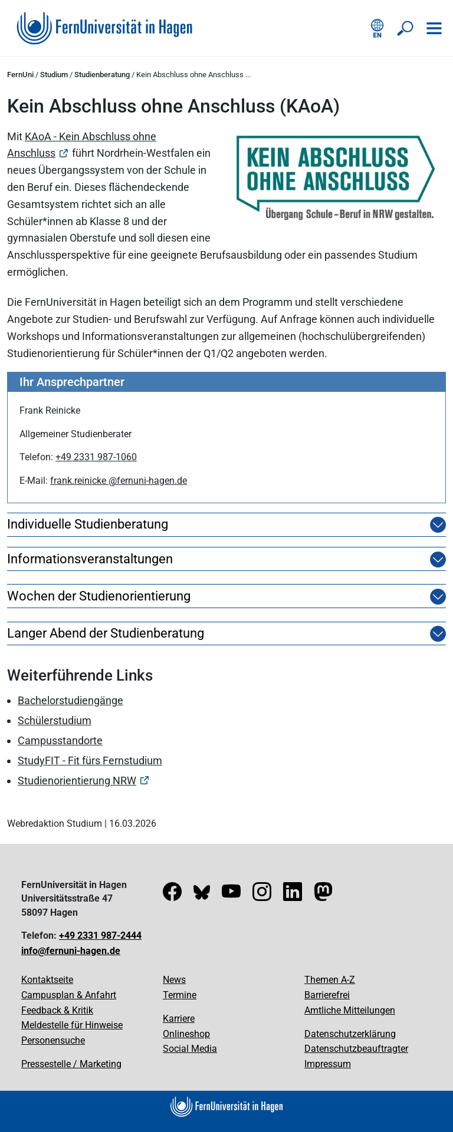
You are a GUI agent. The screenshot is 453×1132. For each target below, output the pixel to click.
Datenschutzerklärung (350, 1033)
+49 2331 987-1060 (96, 457)
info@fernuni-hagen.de (70, 950)
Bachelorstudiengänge (70, 700)
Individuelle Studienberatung (87, 524)
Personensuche (53, 1040)
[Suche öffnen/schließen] (406, 28)
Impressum (327, 1064)
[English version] (377, 28)
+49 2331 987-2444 (100, 935)
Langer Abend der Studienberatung (105, 633)
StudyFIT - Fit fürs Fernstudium (90, 760)
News (174, 979)
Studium (54, 74)
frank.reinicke (79, 480)
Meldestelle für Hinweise (72, 1025)
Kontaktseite (47, 979)
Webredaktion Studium (54, 823)
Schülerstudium (54, 720)
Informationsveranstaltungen (90, 559)
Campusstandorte (60, 740)
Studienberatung (102, 74)
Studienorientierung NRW (77, 780)
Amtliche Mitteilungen (349, 1010)
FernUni (20, 74)
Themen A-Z (329, 979)
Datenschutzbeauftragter (356, 1048)
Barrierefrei (327, 995)
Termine (179, 995)
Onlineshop (186, 1033)
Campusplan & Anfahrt (68, 995)
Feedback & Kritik (57, 1010)
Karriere (179, 1018)
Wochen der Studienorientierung (99, 596)
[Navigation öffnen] (434, 28)
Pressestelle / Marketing (71, 1064)
